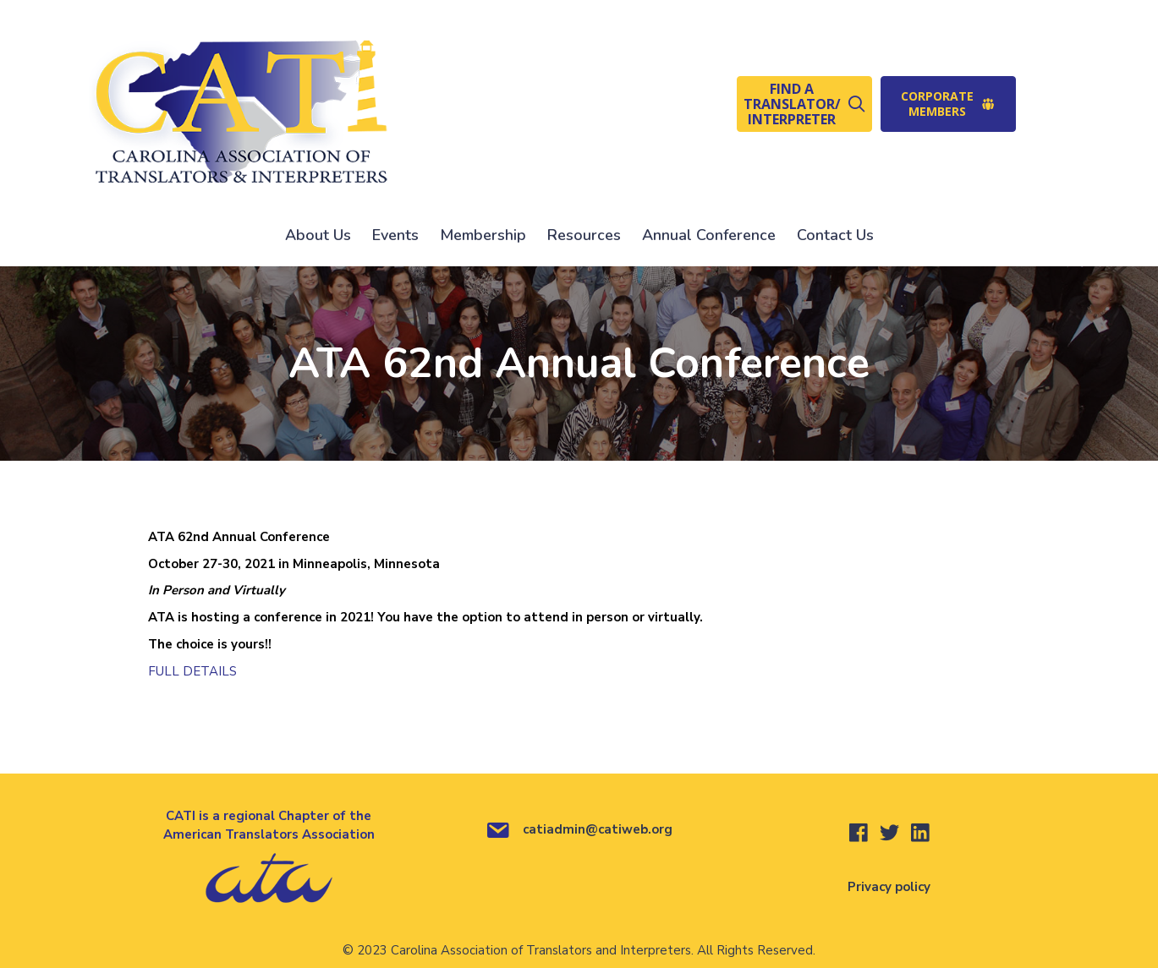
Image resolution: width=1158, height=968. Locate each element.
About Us (318, 235)
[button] (804, 104)
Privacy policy (889, 886)
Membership (483, 235)
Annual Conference (709, 235)
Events (395, 235)
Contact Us (835, 235)
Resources (584, 235)
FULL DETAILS (192, 671)
